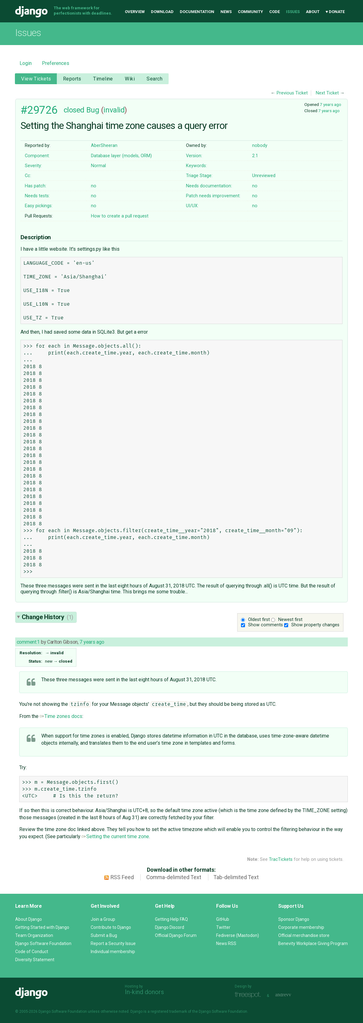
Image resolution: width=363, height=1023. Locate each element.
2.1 (255, 155)
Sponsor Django (293, 919)
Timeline (103, 79)
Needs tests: (37, 196)
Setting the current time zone (115, 836)
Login (26, 63)
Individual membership (113, 951)
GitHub (222, 919)
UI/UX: (192, 205)
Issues (293, 11)
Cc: (28, 175)
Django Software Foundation (43, 943)
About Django (28, 919)
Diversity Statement (34, 959)
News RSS (226, 943)
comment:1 (28, 642)
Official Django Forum (176, 935)
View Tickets (36, 79)
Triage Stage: (199, 175)
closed (74, 110)
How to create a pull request (119, 216)
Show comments (265, 625)
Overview (135, 11)
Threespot (249, 995)
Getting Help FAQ (171, 919)
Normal (98, 165)
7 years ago (330, 104)
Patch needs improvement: (213, 196)
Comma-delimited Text (173, 877)
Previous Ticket (292, 93)
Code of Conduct (31, 951)
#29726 (38, 110)
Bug (92, 110)
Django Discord (169, 927)
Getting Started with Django (42, 927)
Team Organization (34, 935)
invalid (114, 110)
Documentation (197, 11)
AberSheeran (104, 145)
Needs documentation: (209, 186)
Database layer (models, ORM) (121, 155)
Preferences (55, 63)
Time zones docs (61, 716)
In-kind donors (144, 992)
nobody (259, 145)
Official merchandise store (303, 935)
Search (154, 79)
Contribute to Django (111, 927)
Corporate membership (301, 927)
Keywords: (196, 165)
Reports (72, 79)
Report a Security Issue (113, 943)
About (313, 11)
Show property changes (315, 625)
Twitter (223, 927)
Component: (37, 155)
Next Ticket (327, 93)
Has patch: (35, 186)
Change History (47, 617)
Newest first (290, 619)
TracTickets (281, 859)
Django (31, 11)
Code (274, 11)
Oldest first (259, 619)
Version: (194, 155)
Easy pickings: (38, 205)
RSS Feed (122, 877)
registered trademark (169, 1011)
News (226, 11)
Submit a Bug (104, 935)
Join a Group (103, 919)
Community (250, 11)
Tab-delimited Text (236, 877)
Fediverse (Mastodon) (237, 935)
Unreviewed (263, 175)
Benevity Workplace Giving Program (313, 943)
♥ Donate (335, 11)
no (93, 186)
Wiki (130, 79)
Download (162, 11)
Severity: (33, 165)
